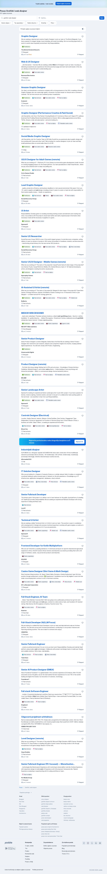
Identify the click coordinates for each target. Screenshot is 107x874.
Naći (101, 18)
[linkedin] (96, 843)
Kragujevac (22, 808)
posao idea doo (45, 834)
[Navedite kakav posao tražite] (18, 18)
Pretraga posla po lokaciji (25, 829)
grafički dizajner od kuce (47, 801)
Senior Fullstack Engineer (33, 644)
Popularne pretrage (26, 792)
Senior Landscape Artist (32, 390)
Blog (63, 848)
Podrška (27, 859)
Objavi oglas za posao (63, 3)
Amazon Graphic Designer (33, 87)
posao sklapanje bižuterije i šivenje (50, 831)
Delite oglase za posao (50, 846)
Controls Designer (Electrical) (35, 415)
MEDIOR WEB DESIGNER (32, 313)
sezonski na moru (68, 804)
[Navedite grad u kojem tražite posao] (55, 18)
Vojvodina (21, 811)
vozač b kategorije (68, 818)
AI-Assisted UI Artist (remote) (35, 287)
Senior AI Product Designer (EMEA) (37, 669)
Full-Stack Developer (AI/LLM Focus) (38, 622)
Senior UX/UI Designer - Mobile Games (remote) (43, 262)
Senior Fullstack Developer (33, 494)
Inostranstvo (22, 813)
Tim (26, 848)
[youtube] (100, 843)
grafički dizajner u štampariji (48, 808)
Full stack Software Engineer (34, 691)
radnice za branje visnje (70, 806)
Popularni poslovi (23, 827)
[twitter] (92, 843)
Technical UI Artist (30, 520)
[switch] (83, 29)
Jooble (100, 870)
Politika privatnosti (37, 870)
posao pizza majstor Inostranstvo (50, 827)
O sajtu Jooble (29, 846)
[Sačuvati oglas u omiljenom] (82, 36)
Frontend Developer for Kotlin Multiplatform (41, 545)
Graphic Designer (29, 36)
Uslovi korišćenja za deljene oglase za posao (17, 870)
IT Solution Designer (30, 471)
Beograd (21, 799)
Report (80, 54)
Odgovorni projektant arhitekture (36, 717)
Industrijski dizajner (30, 449)
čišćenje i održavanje (69, 820)
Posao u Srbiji (29, 862)
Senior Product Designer (32, 338)
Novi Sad (21, 801)
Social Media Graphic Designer (35, 136)
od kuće (66, 811)
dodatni (66, 813)
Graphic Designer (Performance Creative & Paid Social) (47, 113)
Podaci (27, 851)
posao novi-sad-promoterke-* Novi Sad (51, 836)
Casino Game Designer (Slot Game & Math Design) (44, 571)
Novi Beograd (22, 806)
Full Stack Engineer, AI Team (34, 597)
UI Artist (25, 210)
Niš (20, 804)
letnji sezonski (67, 808)
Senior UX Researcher (31, 236)
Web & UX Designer (30, 62)
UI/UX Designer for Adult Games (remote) (40, 159)
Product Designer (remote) (33, 364)
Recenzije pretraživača (68, 851)
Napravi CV (79, 442)
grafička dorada (45, 811)
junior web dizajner (46, 818)
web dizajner (44, 806)
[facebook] (84, 843)
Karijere (27, 856)
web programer (45, 820)
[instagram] (88, 843)
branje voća (67, 799)
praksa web (44, 813)
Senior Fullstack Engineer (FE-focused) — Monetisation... (48, 764)
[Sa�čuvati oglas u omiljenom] (82, 262)
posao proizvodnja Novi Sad (48, 829)
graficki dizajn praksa (46, 804)
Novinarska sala (29, 854)
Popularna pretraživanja (68, 846)
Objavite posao (47, 848)
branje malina (67, 801)
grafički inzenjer (45, 815)
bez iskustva (67, 815)
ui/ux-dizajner (45, 799)
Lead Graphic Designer (32, 185)
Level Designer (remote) (32, 738)
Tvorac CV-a (65, 854)
